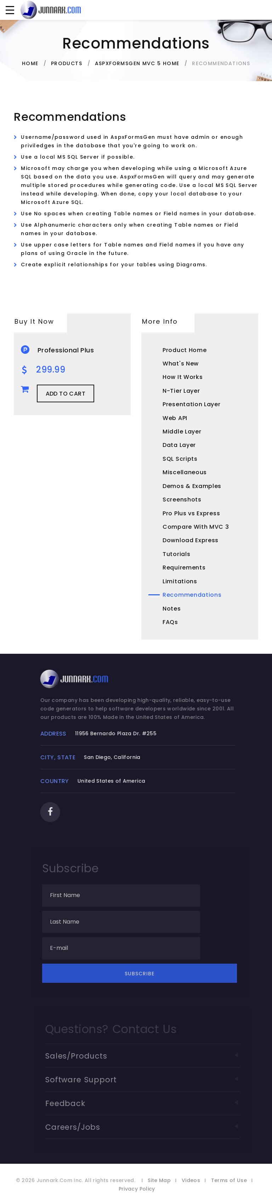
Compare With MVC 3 (196, 527)
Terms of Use (229, 1190)
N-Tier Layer (181, 391)
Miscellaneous (185, 472)
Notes (172, 609)
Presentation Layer (192, 404)
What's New (181, 363)
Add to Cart (65, 394)
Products (66, 63)
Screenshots (182, 499)
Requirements (184, 567)
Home (30, 63)
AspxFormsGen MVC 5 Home (137, 63)
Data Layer (179, 445)
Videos (191, 1190)
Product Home (184, 350)
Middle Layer (182, 431)
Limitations (180, 581)
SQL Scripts (180, 459)
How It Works (183, 377)
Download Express (191, 540)
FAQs (170, 622)
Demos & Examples (192, 486)
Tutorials (176, 554)
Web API (175, 418)
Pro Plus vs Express (191, 513)
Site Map (159, 1190)
